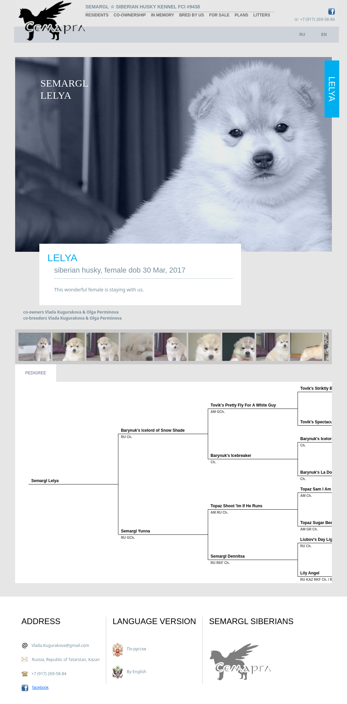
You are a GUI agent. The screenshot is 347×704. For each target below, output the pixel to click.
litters (261, 15)
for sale (219, 15)
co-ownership (130, 15)
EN (324, 34)
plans (241, 15)
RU (302, 34)
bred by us (191, 15)
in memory (162, 15)
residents (97, 15)
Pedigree (35, 373)
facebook (40, 687)
